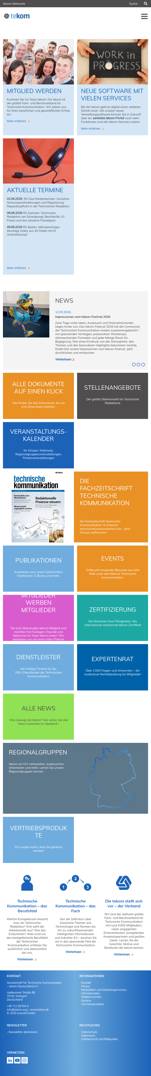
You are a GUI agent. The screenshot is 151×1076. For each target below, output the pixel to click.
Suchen (145, 4)
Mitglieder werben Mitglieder (38, 602)
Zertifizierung (112, 609)
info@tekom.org (17, 1009)
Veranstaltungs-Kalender (38, 435)
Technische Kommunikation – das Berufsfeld (27, 906)
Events (112, 558)
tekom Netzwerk (14, 3)
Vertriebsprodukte (38, 831)
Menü (144, 16)
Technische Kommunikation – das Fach (75, 906)
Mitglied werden (34, 91)
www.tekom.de (39, 1009)
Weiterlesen (63, 359)
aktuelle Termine (35, 190)
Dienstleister (38, 657)
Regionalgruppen (38, 752)
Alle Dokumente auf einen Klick (38, 387)
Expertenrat (113, 659)
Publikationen (38, 560)
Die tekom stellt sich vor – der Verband (124, 903)
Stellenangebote (112, 387)
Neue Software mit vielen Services (112, 94)
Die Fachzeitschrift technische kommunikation (106, 492)
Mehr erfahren (17, 121)
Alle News (38, 708)
